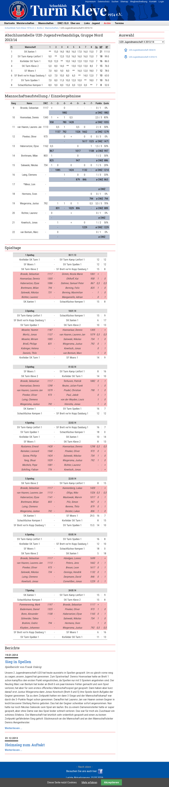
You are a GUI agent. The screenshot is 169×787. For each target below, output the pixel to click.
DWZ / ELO (63, 23)
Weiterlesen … (13, 728)
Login (161, 1)
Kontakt (153, 1)
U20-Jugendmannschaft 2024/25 (142, 50)
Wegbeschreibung (138, 1)
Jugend (96, 23)
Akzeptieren (111, 782)
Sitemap (124, 1)
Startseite (9, 23)
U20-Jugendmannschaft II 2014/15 (143, 57)
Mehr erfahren (89, 782)
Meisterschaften (25, 23)
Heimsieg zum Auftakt (25, 745)
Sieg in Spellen (18, 661)
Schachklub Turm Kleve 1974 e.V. (20, 28)
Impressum (90, 1)
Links (87, 23)
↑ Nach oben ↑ (84, 766)
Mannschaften (45, 23)
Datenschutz (103, 1)
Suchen (115, 1)
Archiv (107, 23)
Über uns (75, 23)
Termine (119, 23)
